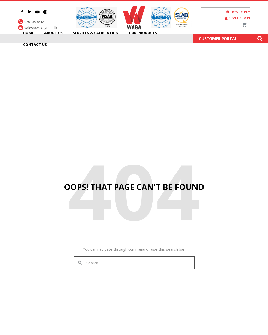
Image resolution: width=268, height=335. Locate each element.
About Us (53, 32)
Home (28, 32)
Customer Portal (218, 39)
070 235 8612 (34, 21)
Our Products (143, 32)
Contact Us (35, 44)
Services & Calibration (95, 32)
